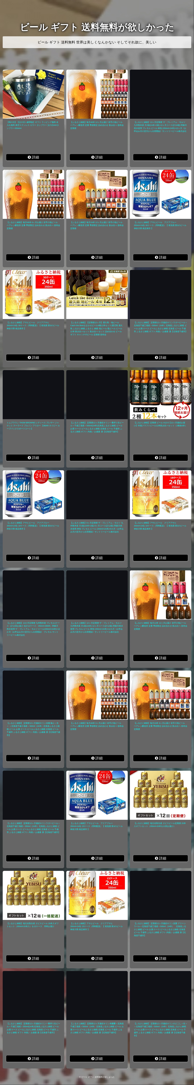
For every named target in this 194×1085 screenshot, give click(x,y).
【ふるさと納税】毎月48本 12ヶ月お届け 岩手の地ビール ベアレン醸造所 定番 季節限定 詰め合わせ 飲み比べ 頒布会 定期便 (97, 125)
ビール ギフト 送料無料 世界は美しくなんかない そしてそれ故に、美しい (97, 42)
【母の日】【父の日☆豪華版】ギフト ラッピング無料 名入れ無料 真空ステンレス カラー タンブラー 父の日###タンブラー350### (33, 125)
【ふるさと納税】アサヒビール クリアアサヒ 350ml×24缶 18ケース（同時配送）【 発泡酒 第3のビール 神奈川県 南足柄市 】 (160, 526)
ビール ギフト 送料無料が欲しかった (97, 27)
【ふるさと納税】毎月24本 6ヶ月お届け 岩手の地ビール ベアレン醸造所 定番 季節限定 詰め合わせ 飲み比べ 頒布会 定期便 (160, 726)
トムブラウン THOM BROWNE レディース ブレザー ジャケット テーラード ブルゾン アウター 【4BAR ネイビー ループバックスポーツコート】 (33, 425)
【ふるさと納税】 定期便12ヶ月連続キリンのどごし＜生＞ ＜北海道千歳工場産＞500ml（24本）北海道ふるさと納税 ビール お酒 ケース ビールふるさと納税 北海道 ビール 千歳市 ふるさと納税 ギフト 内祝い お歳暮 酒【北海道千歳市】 (160, 1029)
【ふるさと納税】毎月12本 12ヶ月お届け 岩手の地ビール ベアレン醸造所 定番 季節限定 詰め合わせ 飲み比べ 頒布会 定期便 (160, 626)
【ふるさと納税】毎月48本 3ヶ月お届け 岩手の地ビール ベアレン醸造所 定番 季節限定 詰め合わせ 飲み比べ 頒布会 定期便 (97, 726)
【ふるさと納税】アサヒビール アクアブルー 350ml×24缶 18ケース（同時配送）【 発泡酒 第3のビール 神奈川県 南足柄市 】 (33, 526)
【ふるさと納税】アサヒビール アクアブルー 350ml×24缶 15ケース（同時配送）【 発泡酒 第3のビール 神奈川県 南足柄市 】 (96, 826)
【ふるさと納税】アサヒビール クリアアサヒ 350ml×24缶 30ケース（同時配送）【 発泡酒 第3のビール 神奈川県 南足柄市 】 (33, 325)
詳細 (33, 157)
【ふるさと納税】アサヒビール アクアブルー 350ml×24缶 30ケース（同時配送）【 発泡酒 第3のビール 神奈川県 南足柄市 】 (160, 225)
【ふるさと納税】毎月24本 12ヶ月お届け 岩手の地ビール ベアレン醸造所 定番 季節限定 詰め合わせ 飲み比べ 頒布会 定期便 (97, 225)
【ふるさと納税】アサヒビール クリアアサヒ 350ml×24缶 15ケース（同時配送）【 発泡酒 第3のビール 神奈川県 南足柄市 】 (96, 926)
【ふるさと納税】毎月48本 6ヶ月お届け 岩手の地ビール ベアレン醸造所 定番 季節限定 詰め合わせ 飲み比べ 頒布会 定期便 (33, 225)
